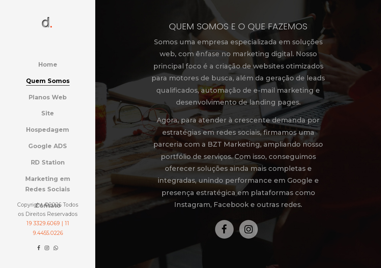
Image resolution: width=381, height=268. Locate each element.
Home (47, 64)
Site (47, 113)
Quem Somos (48, 80)
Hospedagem (47, 129)
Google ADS (47, 146)
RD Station (48, 162)
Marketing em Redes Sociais (47, 184)
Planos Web (48, 97)
